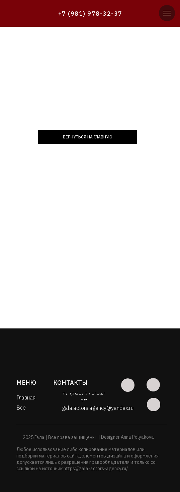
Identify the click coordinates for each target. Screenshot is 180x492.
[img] (33, 14)
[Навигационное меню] (167, 13)
